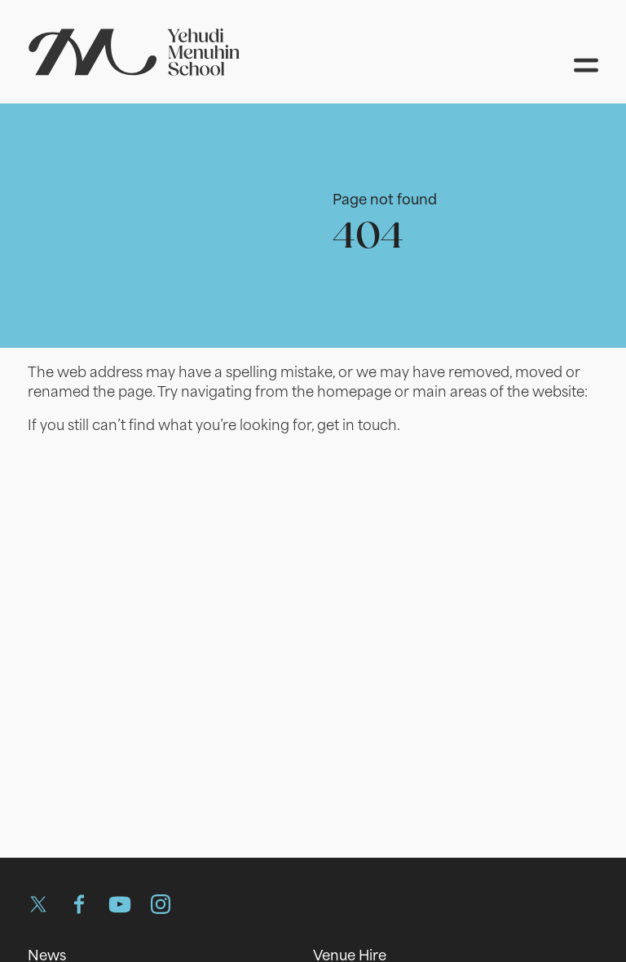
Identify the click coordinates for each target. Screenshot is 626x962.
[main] (313, 464)
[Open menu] (586, 65)
